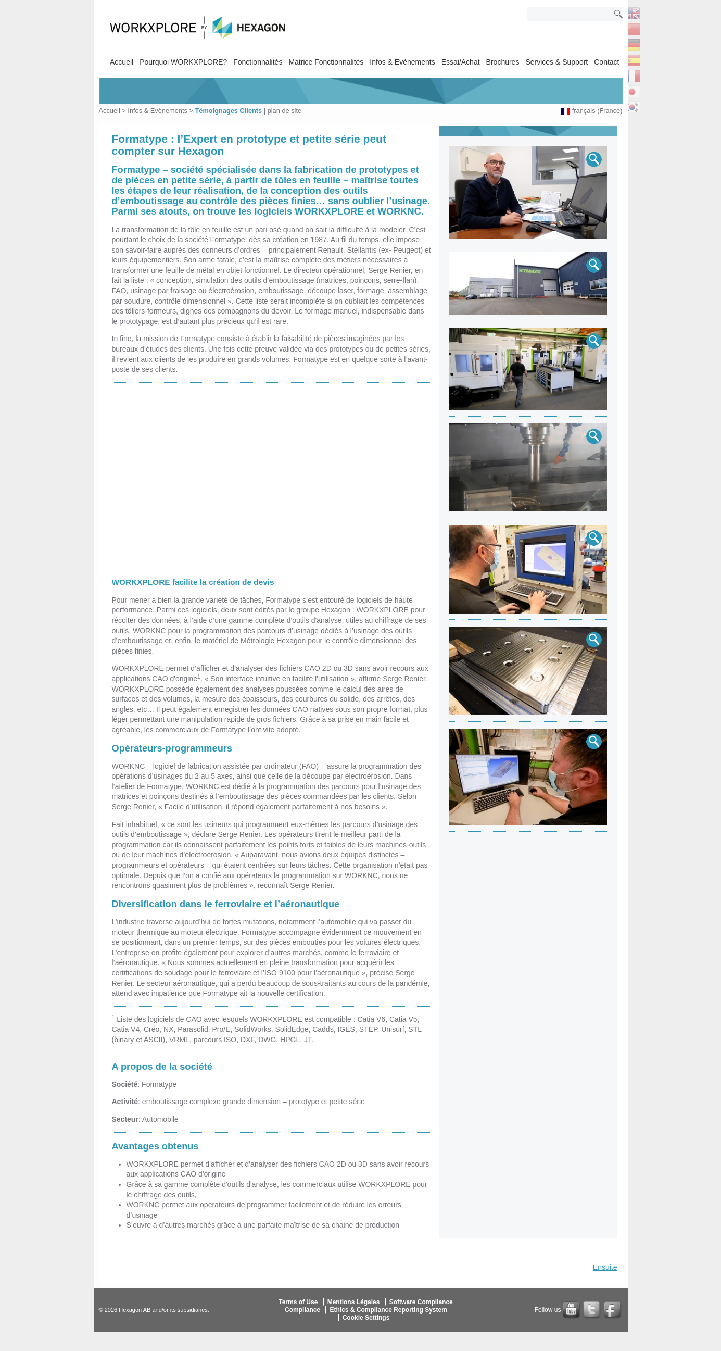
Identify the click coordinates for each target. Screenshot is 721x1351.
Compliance (302, 1310)
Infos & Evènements (402, 62)
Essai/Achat (460, 62)
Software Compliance (421, 1302)
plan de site (284, 111)
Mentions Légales (353, 1302)
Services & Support (556, 62)
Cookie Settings (366, 1317)
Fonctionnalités (257, 62)
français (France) (597, 111)
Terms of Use (298, 1302)
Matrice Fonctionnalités (325, 62)
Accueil (121, 62)
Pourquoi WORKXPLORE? (183, 62)
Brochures (503, 62)
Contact (606, 62)
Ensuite (605, 1267)
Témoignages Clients (228, 111)
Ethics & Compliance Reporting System (388, 1310)
